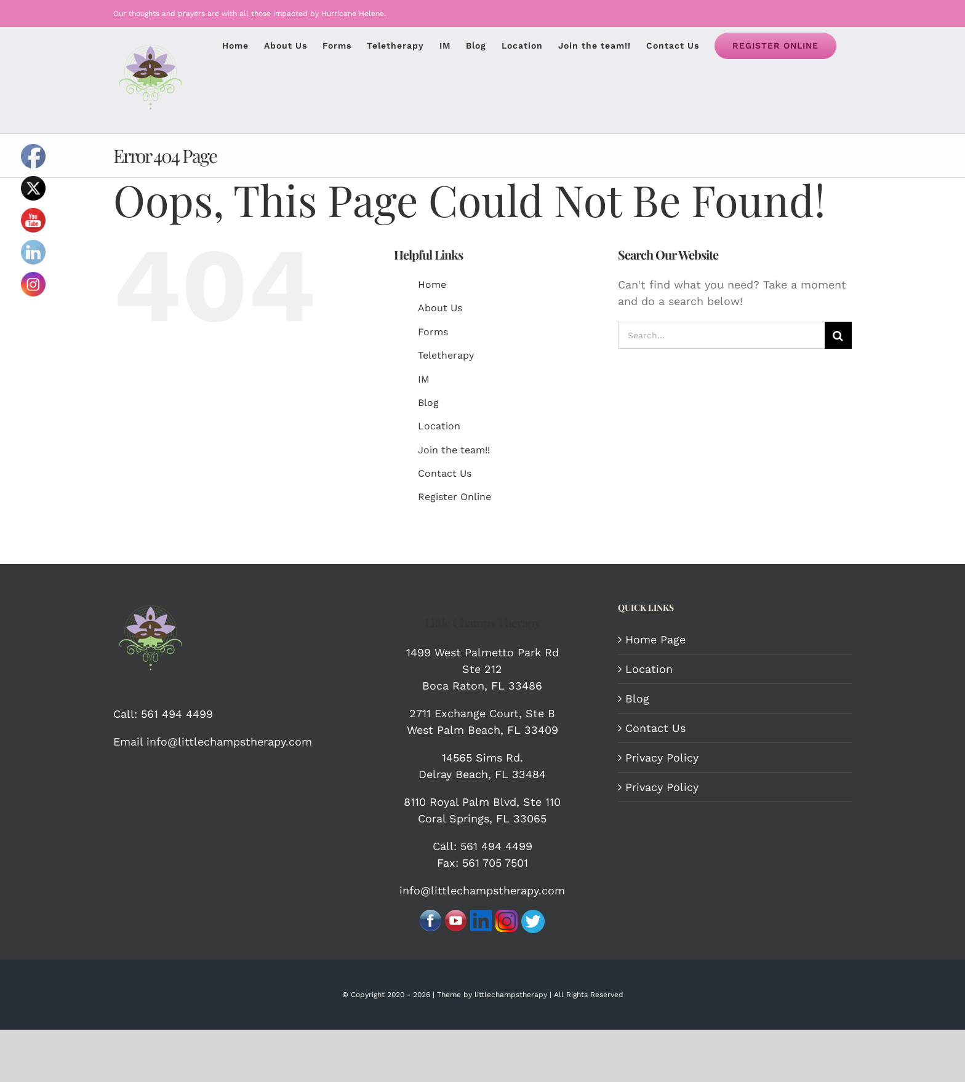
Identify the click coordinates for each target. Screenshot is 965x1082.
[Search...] (721, 335)
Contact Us (444, 473)
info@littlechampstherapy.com (227, 741)
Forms (433, 332)
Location (439, 426)
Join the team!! (454, 450)
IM (424, 379)
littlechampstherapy (510, 994)
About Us (440, 308)
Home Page (655, 639)
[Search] (838, 335)
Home (432, 284)
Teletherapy (446, 355)
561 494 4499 (177, 713)
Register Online (454, 497)
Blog (428, 402)
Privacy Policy (662, 757)
